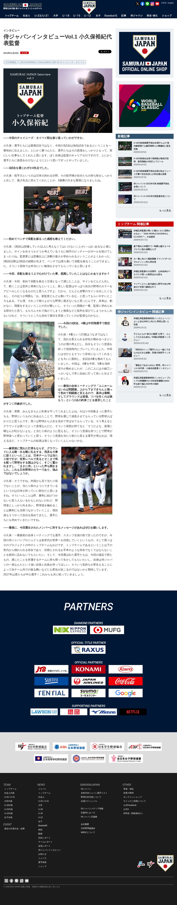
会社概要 (85, 824)
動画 (40, 834)
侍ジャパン (86, 789)
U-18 (40, 809)
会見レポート (44, 846)
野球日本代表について (91, 797)
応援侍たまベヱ (88, 812)
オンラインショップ (132, 797)
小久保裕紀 (10, 62)
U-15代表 (8, 809)
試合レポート (44, 838)
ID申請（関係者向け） (133, 813)
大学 (40, 805)
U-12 (40, 817)
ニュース (42, 858)
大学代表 (8, 801)
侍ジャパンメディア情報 (92, 808)
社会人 (41, 797)
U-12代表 (8, 813)
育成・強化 (128, 789)
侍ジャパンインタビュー (49, 850)
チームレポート (45, 842)
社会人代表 (9, 793)
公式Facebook (129, 805)
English (171, 3)
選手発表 (42, 862)
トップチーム (10, 789)
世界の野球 (128, 793)
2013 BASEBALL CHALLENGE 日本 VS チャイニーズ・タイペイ (52, 62)
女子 (40, 821)
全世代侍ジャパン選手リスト (94, 793)
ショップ (42, 866)
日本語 (163, 3)
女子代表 (8, 817)
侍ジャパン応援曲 (89, 817)
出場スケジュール (89, 801)
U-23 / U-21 (9, 797)
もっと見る (165, 210)
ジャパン (42, 789)
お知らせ (42, 854)
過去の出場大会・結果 (14, 828)
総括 (40, 829)
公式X (126, 809)
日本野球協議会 (88, 828)
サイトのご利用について (134, 801)
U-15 (40, 813)
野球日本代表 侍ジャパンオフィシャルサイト (23, 6)
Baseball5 (42, 825)
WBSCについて (88, 832)
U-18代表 (8, 805)
